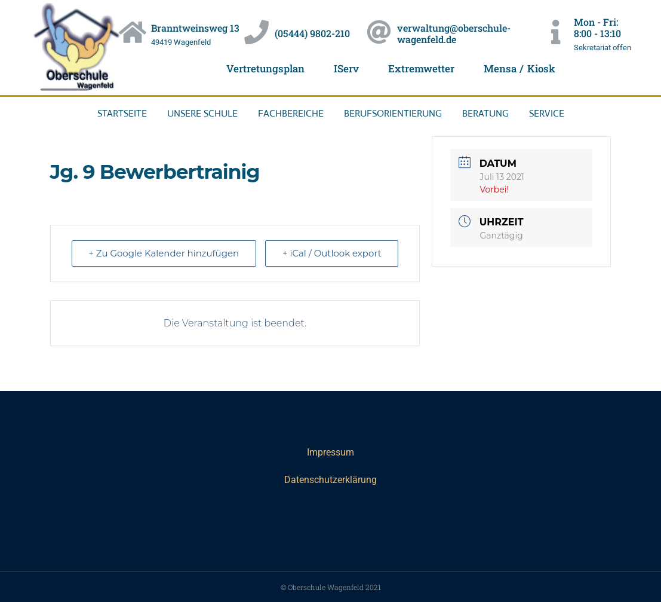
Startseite (122, 113)
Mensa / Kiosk (520, 68)
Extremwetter (421, 68)
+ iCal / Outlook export (331, 253)
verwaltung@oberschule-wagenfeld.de (454, 33)
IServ (346, 68)
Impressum (330, 452)
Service (546, 113)
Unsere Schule (202, 113)
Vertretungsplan (265, 68)
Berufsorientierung (393, 113)
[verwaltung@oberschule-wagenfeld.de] (379, 32)
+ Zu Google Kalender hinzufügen (164, 253)
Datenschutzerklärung (330, 479)
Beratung (485, 113)
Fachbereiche (291, 113)
